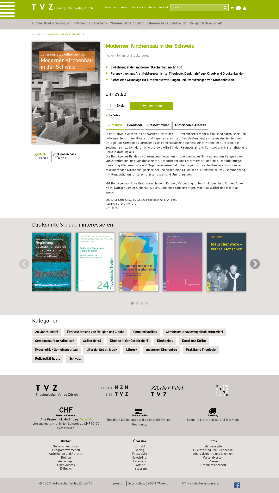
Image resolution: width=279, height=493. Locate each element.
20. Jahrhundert (46, 332)
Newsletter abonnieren (201, 484)
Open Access (66, 465)
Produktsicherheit (213, 465)
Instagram (140, 469)
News (107, 7)
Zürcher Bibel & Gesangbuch (51, 24)
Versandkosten (213, 458)
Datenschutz (137, 484)
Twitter (139, 465)
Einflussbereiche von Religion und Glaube (95, 332)
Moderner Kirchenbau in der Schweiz (65, 34)
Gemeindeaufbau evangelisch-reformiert (194, 332)
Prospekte (120, 7)
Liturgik (131, 350)
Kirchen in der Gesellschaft (129, 341)
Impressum (117, 484)
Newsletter (140, 458)
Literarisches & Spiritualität (167, 24)
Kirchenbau (165, 341)
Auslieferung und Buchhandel (213, 450)
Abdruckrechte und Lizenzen (213, 454)
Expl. (120, 106)
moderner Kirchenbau (161, 350)
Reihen (66, 458)
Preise (213, 462)
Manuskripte (213, 447)
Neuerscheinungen (66, 447)
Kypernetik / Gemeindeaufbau (56, 350)
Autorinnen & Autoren (143, 7)
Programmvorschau (66, 450)
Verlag (139, 450)
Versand (85, 420)
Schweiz (75, 359)
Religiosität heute (47, 359)
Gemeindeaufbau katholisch (54, 341)
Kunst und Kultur (194, 341)
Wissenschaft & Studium (127, 24)
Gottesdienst (92, 341)
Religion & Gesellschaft (206, 24)
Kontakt (163, 7)
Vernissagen (66, 462)
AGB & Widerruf (159, 484)
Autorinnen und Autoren (66, 454)
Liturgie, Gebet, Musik (101, 350)
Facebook (139, 462)
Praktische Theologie (201, 350)
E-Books (66, 469)
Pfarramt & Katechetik (90, 24)
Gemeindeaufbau (145, 332)
